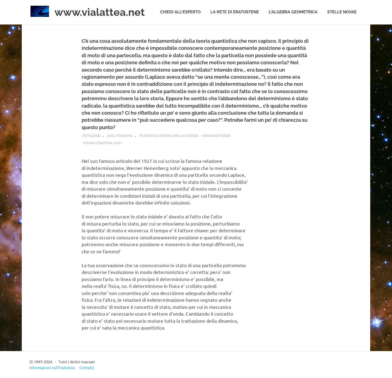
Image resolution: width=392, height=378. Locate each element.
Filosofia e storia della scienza (168, 135)
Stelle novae (342, 12)
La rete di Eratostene (234, 12)
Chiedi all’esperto (180, 12)
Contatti (86, 367)
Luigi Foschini (120, 135)
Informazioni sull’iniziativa (52, 367)
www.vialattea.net (99, 12)
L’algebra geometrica (293, 12)
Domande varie (217, 135)
